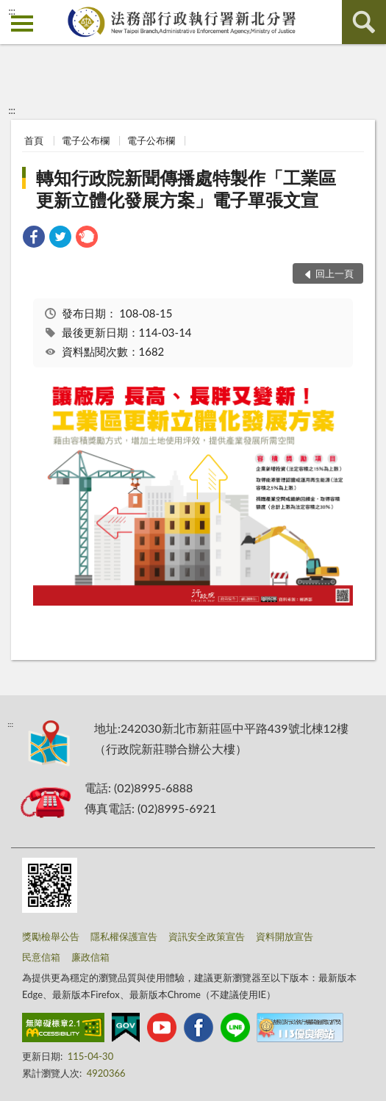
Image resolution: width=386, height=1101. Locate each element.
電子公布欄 (86, 140)
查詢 (364, 22)
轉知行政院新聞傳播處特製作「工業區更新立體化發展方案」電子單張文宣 (186, 188)
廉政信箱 (90, 957)
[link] (34, 238)
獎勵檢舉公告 (50, 936)
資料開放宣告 (284, 936)
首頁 (33, 140)
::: (11, 11)
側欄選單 (22, 23)
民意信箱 (41, 957)
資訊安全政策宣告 (206, 936)
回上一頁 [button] (334, 273)
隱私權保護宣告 (123, 936)
